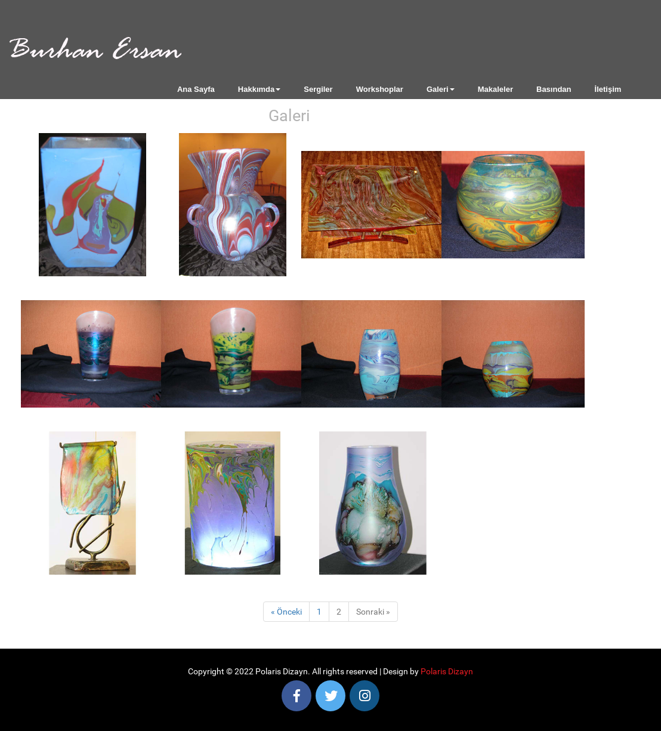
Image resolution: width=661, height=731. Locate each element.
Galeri (441, 89)
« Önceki (286, 611)
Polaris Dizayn (447, 671)
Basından (554, 89)
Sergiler (318, 89)
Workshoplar (379, 89)
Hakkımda (259, 89)
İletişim (608, 89)
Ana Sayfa (196, 89)
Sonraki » (373, 611)
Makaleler (495, 89)
